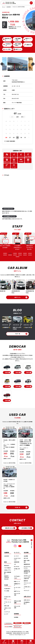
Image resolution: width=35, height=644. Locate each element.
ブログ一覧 (17, 333)
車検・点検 (6, 605)
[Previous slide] (4, 64)
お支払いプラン (7, 570)
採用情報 (16, 617)
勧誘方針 (26, 580)
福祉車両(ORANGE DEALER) (6, 577)
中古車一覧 (17, 507)
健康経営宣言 (27, 564)
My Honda (16, 566)
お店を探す (9, 6)
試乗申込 (7, 372)
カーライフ (16, 556)
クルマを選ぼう (7, 567)
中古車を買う (7, 588)
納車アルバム (18, 297)
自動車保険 (16, 562)
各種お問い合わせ (9, 528)
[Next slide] (31, 64)
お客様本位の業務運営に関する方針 (27, 572)
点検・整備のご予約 (26, 528)
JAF (15, 564)
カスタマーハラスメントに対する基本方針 (27, 577)
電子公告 (26, 558)
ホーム (3, 6)
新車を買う (6, 565)
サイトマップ (26, 590)
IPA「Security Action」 (27, 567)
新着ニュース (17, 581)
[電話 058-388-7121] (15, 23)
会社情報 (26, 556)
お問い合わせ (27, 600)
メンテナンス (7, 611)
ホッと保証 (6, 590)
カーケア (6, 614)
